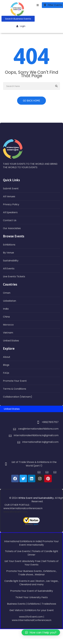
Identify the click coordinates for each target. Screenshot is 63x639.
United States (12, 409)
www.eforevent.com (15, 511)
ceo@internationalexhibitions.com (38, 428)
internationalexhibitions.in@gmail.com (36, 435)
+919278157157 (50, 422)
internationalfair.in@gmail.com (40, 442)
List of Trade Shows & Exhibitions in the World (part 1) (34, 463)
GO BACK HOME (31, 100)
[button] (41, 632)
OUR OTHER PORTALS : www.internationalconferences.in (22, 506)
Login (20, 26)
